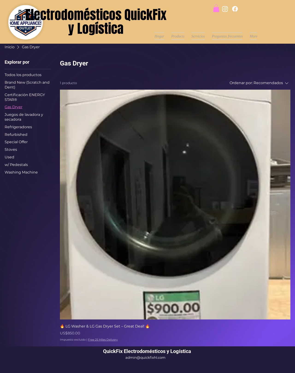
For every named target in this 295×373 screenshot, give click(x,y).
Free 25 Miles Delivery (103, 339)
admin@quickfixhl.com (145, 357)
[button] (216, 8)
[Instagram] (225, 9)
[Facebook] (235, 9)
